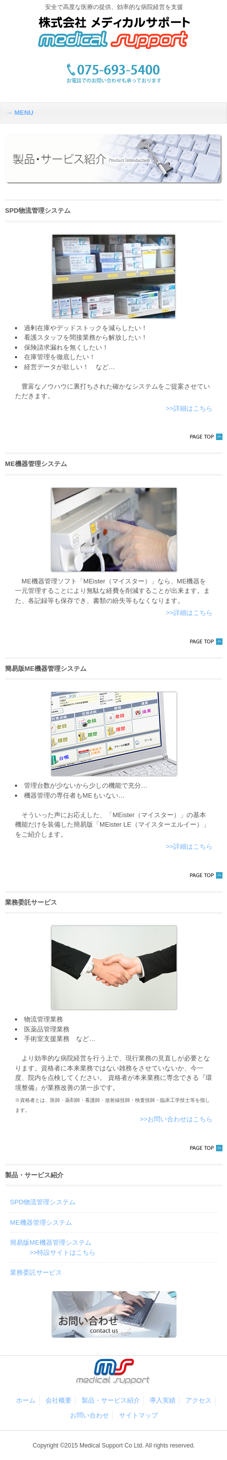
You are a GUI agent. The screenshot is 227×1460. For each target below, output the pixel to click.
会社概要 (59, 1400)
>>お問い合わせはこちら (176, 1119)
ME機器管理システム (41, 1222)
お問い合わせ (89, 1415)
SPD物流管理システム (43, 1202)
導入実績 (163, 1400)
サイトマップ (138, 1415)
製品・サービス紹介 (111, 1400)
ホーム (26, 1400)
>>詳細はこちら (189, 408)
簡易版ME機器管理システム (51, 1242)
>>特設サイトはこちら (63, 1252)
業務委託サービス (36, 1272)
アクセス (199, 1400)
